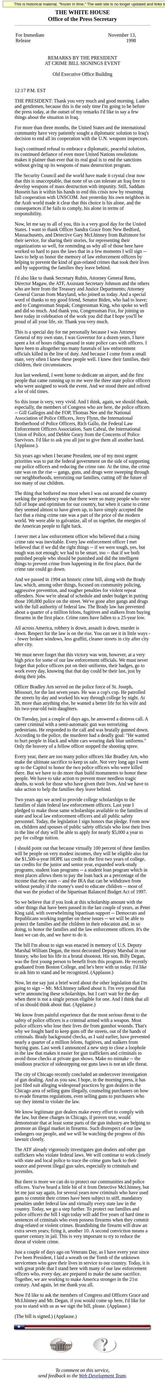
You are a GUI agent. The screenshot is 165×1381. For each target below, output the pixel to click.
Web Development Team (102, 1375)
